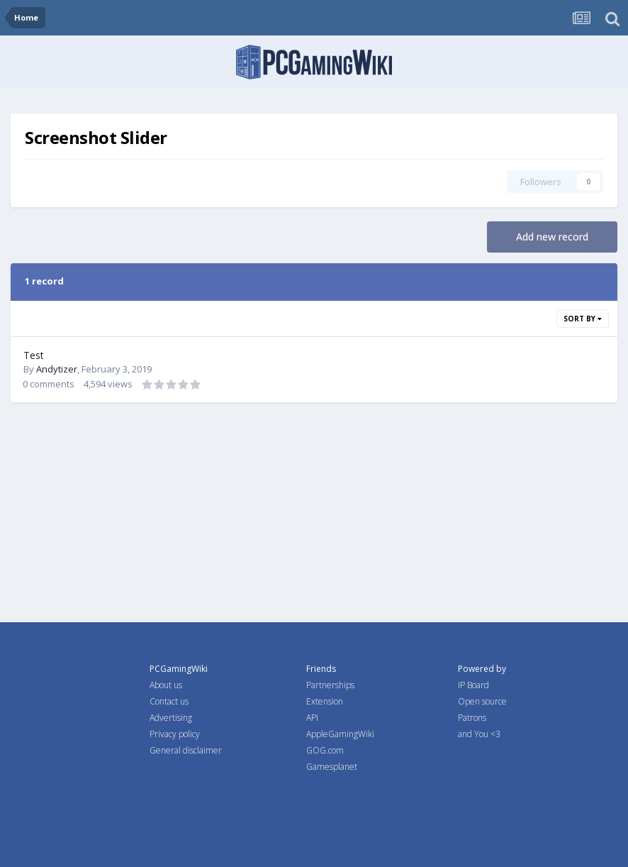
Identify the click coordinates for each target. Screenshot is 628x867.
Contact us (169, 701)
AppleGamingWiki (340, 734)
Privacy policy (175, 734)
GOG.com (325, 750)
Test (33, 355)
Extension (324, 701)
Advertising (171, 718)
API (312, 718)
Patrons (472, 718)
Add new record (552, 236)
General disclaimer (186, 750)
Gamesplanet (331, 767)
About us (166, 685)
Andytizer (56, 369)
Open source (482, 701)
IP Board (473, 685)
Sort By (582, 319)
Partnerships (330, 685)
